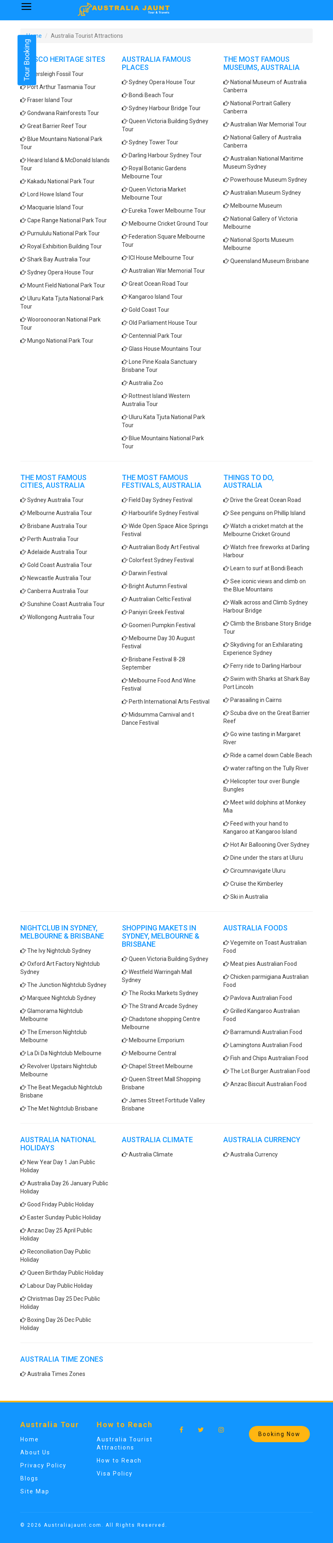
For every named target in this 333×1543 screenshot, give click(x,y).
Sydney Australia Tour (55, 500)
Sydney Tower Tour (153, 142)
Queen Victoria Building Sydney (168, 959)
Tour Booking (26, 60)
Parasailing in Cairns (256, 700)
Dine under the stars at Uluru (266, 857)
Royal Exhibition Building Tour (64, 246)
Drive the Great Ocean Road (265, 500)
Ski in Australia (249, 896)
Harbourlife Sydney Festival (164, 513)
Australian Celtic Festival (160, 599)
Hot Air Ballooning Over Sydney (269, 844)
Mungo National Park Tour (60, 340)
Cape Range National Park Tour (67, 220)
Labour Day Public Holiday (60, 1285)
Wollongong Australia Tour (61, 617)
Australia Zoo (146, 383)
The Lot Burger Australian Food (270, 1071)
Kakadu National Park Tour (61, 181)
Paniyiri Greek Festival (156, 612)
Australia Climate (151, 1154)
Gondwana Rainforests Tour (63, 113)
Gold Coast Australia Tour (59, 565)
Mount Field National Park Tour (66, 285)
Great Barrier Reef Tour (57, 126)
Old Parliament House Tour (163, 322)
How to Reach (119, 1460)
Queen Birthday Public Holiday (65, 1272)
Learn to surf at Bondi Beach (266, 568)
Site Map (35, 1491)
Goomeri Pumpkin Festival (162, 625)
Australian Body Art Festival (164, 547)
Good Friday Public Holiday (60, 1204)
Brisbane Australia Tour (57, 526)
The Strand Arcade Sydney (163, 1006)
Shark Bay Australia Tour (59, 259)
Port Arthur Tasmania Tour (61, 87)
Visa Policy (115, 1473)
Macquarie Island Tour (55, 207)
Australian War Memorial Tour (167, 270)
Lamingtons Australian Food (266, 1045)
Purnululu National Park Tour (63, 233)
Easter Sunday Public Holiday (64, 1217)
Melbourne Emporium (156, 1040)
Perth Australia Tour (53, 539)
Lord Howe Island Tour (55, 194)
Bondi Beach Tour (151, 95)
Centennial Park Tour (155, 336)
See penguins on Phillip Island (267, 513)
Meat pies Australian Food (263, 964)
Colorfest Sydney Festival (161, 560)
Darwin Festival (148, 573)
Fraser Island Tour (50, 100)
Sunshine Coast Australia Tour (66, 604)
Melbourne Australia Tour (59, 513)
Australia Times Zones (56, 1374)
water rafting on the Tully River (269, 768)
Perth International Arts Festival (169, 701)
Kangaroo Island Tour (156, 296)
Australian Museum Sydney (265, 192)
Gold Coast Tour (149, 309)
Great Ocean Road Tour (158, 283)
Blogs (29, 1478)
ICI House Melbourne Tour (161, 257)
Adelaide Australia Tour (57, 552)
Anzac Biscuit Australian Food (268, 1084)
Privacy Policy (43, 1465)
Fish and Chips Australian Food (269, 1058)
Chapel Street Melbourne (161, 1066)
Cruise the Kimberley (256, 883)
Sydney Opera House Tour (60, 272)
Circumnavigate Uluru (257, 870)
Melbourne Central (152, 1053)
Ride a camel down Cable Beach (271, 755)
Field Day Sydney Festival (160, 500)
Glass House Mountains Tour (165, 349)
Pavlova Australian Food (261, 998)
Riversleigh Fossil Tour (55, 74)
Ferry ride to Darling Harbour (266, 666)
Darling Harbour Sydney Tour (165, 155)
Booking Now (279, 1434)
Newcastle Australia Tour (59, 578)
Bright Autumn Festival (158, 586)
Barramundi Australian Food (266, 1032)
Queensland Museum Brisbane (269, 261)
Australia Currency (254, 1154)
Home (29, 1439)
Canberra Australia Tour (58, 591)
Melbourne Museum (256, 205)
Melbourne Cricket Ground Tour (168, 223)
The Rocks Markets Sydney (163, 993)
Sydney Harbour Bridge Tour (165, 108)
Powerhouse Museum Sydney (268, 179)
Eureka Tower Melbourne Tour (167, 210)
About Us (35, 1452)
